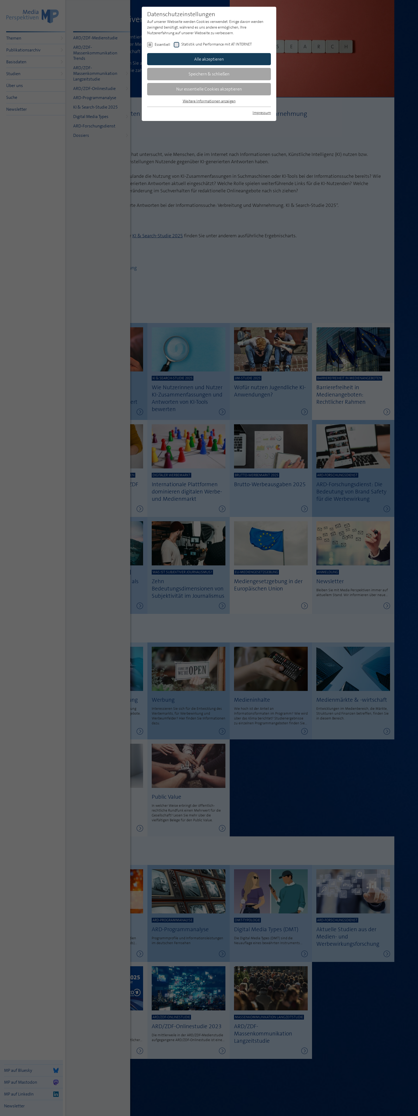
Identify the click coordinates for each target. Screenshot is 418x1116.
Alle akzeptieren (209, 59)
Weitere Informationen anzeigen (209, 101)
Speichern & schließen (209, 74)
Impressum (262, 112)
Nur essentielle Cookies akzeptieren (209, 89)
